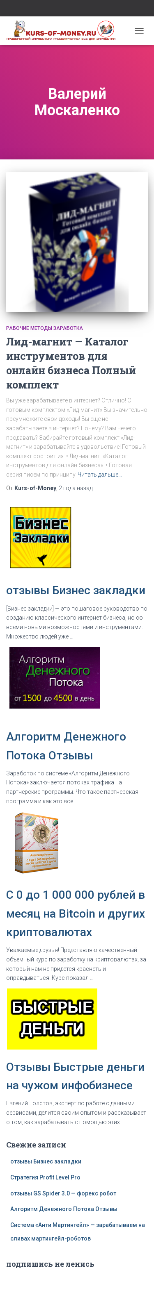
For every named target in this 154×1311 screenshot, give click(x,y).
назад (75, 488)
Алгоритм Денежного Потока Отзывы (63, 1209)
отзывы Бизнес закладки (75, 590)
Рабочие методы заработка (44, 328)
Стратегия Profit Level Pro (45, 1177)
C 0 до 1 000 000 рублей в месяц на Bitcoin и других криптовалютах (75, 913)
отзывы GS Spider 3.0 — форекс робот (63, 1193)
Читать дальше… (100, 474)
